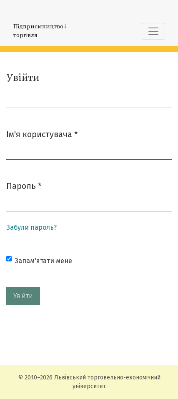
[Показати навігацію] (153, 31)
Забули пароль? (31, 227)
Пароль (24, 185)
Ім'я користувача (42, 133)
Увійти (23, 296)
